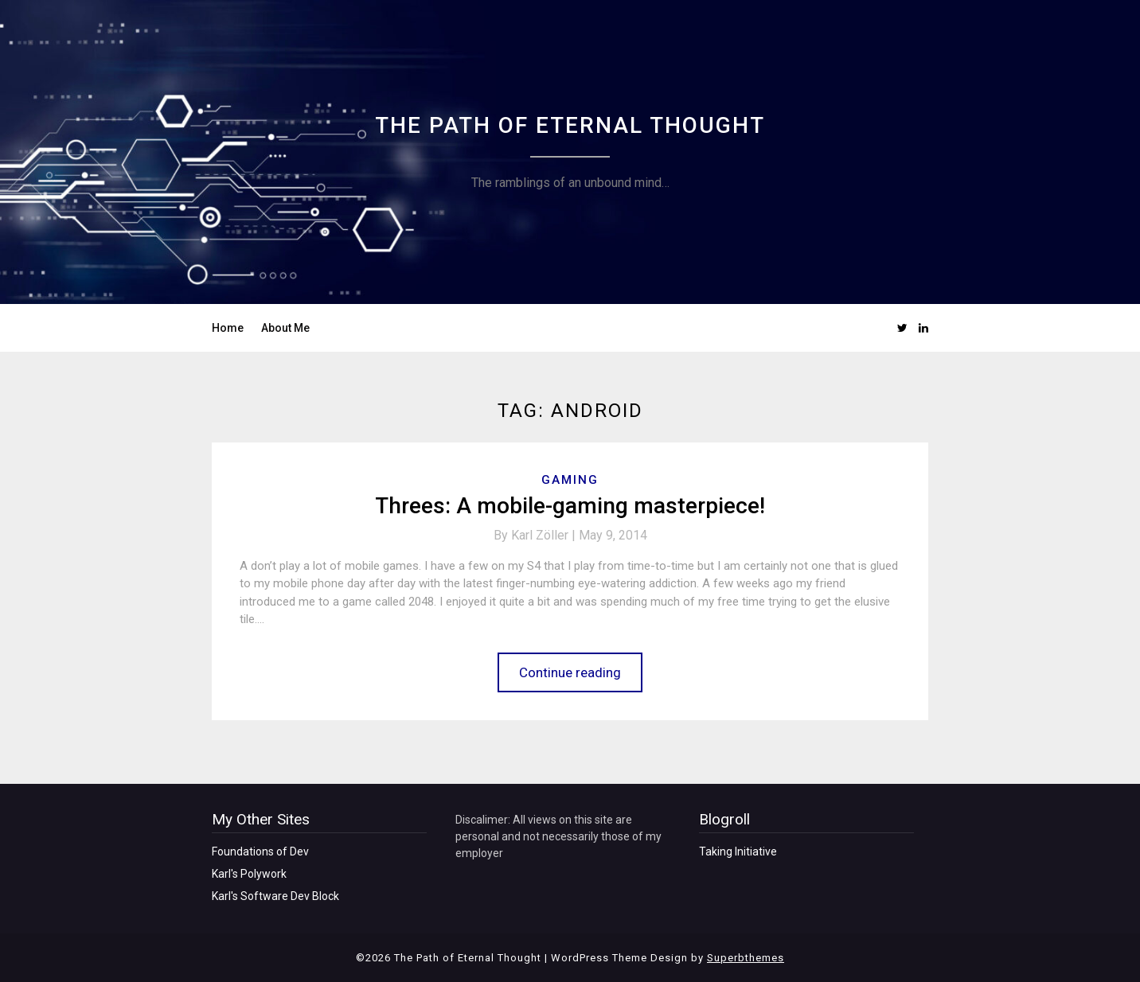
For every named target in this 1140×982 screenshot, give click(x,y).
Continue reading (570, 672)
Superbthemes (745, 958)
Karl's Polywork (249, 873)
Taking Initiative (738, 851)
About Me (285, 327)
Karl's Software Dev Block (275, 896)
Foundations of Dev (260, 851)
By (536, 535)
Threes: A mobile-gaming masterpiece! (570, 506)
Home (228, 327)
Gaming (570, 480)
